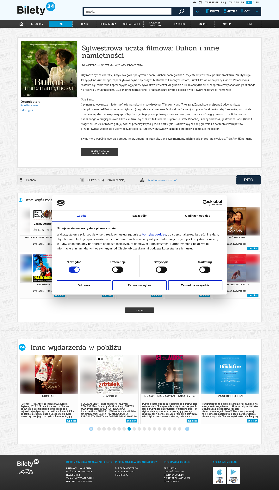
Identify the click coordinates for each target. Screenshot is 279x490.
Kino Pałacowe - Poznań (162, 180)
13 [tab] (160, 429)
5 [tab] (119, 429)
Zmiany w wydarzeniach (80, 478)
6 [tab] (124, 429)
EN (257, 2)
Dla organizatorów (126, 468)
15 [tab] (170, 429)
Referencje (121, 475)
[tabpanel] (49, 389)
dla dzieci (179, 24)
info (248, 180)
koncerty (37, 24)
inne (249, 24)
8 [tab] (134, 429)
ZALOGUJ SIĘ (237, 2)
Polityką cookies (154, 234)
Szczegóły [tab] (139, 215)
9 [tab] (139, 429)
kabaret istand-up (155, 24)
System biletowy (125, 471)
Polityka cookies (174, 475)
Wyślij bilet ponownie (79, 471)
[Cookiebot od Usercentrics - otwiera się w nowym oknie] (205, 203)
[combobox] (128, 11)
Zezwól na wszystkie (195, 285)
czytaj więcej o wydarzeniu (99, 152)
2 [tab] (104, 429)
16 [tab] (175, 429)
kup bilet (252, 248)
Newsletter (73, 475)
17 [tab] (180, 429)
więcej (140, 310)
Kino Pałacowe (30, 105)
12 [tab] (155, 429)
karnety (226, 24)
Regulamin (170, 468)
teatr (84, 24)
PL (249, 2)
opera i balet (131, 24)
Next (187, 429)
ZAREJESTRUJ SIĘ (215, 2)
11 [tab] (150, 429)
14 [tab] (165, 429)
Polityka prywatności (177, 478)
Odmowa (84, 285)
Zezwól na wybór (139, 285)
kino (61, 24)
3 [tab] (109, 429)
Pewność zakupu (174, 471)
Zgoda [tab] (81, 215)
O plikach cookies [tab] (197, 215)
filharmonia (108, 24)
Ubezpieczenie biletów (79, 481)
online (202, 24)
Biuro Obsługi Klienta (78, 468)
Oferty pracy (171, 481)
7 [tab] (129, 429)
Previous (91, 429)
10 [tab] (144, 429)
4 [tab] (114, 429)
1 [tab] (99, 429)
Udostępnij (27, 110)
